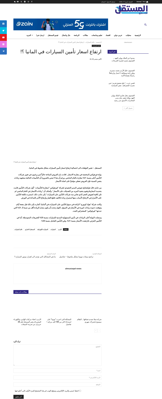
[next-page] (95, 286)
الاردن (60, 185)
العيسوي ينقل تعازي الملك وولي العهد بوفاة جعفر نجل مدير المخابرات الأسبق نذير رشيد (123, 97)
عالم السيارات (90, 42)
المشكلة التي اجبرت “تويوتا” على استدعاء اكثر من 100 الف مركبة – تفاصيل (59, 277)
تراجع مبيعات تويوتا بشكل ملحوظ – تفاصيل (76, 213)
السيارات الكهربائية (42, 185)
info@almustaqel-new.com (125, 382)
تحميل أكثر (128, 108)
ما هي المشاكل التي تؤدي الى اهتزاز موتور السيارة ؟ (35, 213)
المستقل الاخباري (30, 185)
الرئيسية (99, 42)
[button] (146, 25)
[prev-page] (99, 286)
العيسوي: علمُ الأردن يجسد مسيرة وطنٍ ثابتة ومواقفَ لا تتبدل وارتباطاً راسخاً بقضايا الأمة (122, 73)
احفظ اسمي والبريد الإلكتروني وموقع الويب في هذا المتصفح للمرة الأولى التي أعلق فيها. (46, 346)
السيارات (53, 185)
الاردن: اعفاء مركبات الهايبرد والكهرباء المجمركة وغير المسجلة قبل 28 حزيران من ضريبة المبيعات (27, 277)
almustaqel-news (73, 224)
